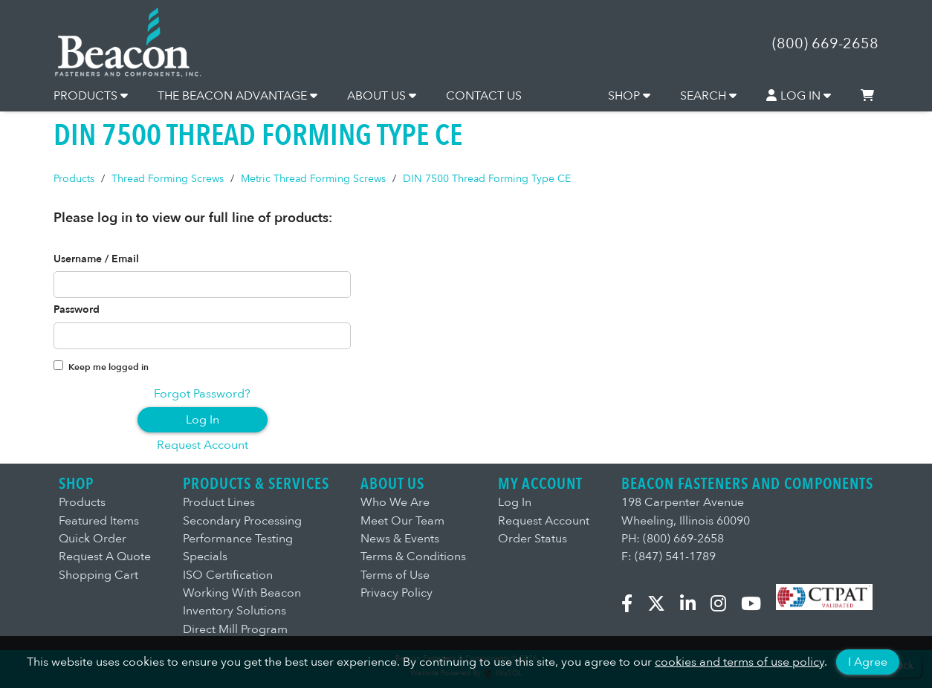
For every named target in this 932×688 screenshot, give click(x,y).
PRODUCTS (91, 96)
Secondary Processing (242, 521)
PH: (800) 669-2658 (672, 538)
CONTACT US (484, 96)
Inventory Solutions (234, 611)
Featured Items (99, 521)
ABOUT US (381, 96)
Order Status (532, 538)
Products (74, 179)
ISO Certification (228, 575)
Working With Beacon (242, 593)
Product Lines (219, 502)
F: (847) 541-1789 (668, 556)
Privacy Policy (396, 593)
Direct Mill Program (235, 629)
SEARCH (708, 96)
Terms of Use (395, 575)
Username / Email (96, 259)
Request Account (202, 445)
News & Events (399, 538)
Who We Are (395, 502)
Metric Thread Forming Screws (313, 179)
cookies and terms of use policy (739, 662)
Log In (202, 420)
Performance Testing (238, 538)
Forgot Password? (202, 394)
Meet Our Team (402, 521)
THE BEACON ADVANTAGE (237, 96)
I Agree (867, 662)
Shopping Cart (98, 575)
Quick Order (92, 538)
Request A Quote (105, 556)
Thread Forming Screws (167, 179)
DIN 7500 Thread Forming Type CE (487, 179)
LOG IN (799, 96)
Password (77, 310)
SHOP (629, 96)
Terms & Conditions (413, 556)
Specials (205, 556)
